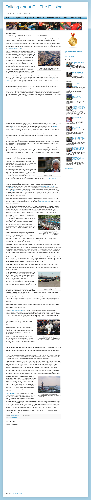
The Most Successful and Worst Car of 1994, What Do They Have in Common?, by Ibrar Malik (78, 108)
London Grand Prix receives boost (14, 190)
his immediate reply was (17, 349)
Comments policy (75, 18)
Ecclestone (11, 417)
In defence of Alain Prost (77, 117)
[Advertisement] (15, 473)
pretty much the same (44, 201)
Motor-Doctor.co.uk (69, 168)
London (15, 417)
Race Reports (16, 18)
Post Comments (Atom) (17, 493)
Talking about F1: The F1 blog (34, 6)
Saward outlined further (11, 393)
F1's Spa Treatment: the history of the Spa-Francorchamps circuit (77, 96)
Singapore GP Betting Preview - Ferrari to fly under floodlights (78, 85)
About (65, 18)
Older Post (58, 491)
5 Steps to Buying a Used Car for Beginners (78, 63)
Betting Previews (29, 18)
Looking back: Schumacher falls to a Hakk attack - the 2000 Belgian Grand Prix (78, 148)
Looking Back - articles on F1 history (48, 18)
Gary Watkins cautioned (17, 310)
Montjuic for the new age (15, 48)
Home (7, 18)
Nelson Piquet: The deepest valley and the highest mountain (78, 127)
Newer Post (8, 491)
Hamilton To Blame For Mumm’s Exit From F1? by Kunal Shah (78, 74)
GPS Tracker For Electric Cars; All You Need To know (78, 138)
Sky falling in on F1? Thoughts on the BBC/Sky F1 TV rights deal (78, 158)
